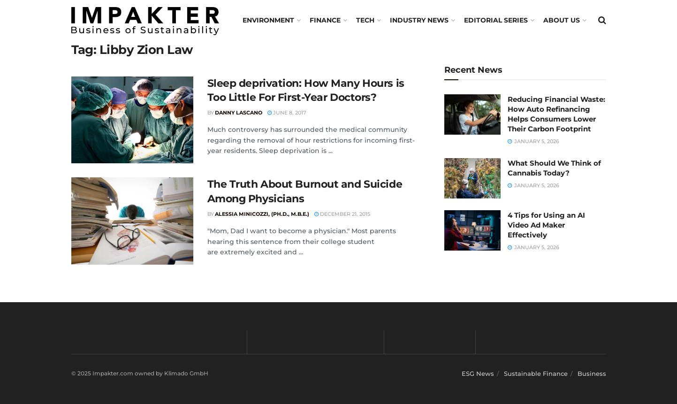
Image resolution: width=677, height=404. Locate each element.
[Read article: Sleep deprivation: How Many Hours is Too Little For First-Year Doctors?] (132, 120)
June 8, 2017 (286, 112)
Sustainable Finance (536, 373)
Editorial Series (496, 20)
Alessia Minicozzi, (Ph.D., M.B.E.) (262, 214)
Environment (268, 20)
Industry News (419, 20)
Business (592, 373)
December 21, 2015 (342, 214)
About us (561, 20)
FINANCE (325, 20)
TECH (365, 20)
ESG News (478, 373)
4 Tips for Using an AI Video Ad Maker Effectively (546, 225)
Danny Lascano (238, 112)
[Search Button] (602, 20)
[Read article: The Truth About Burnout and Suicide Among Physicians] (132, 221)
